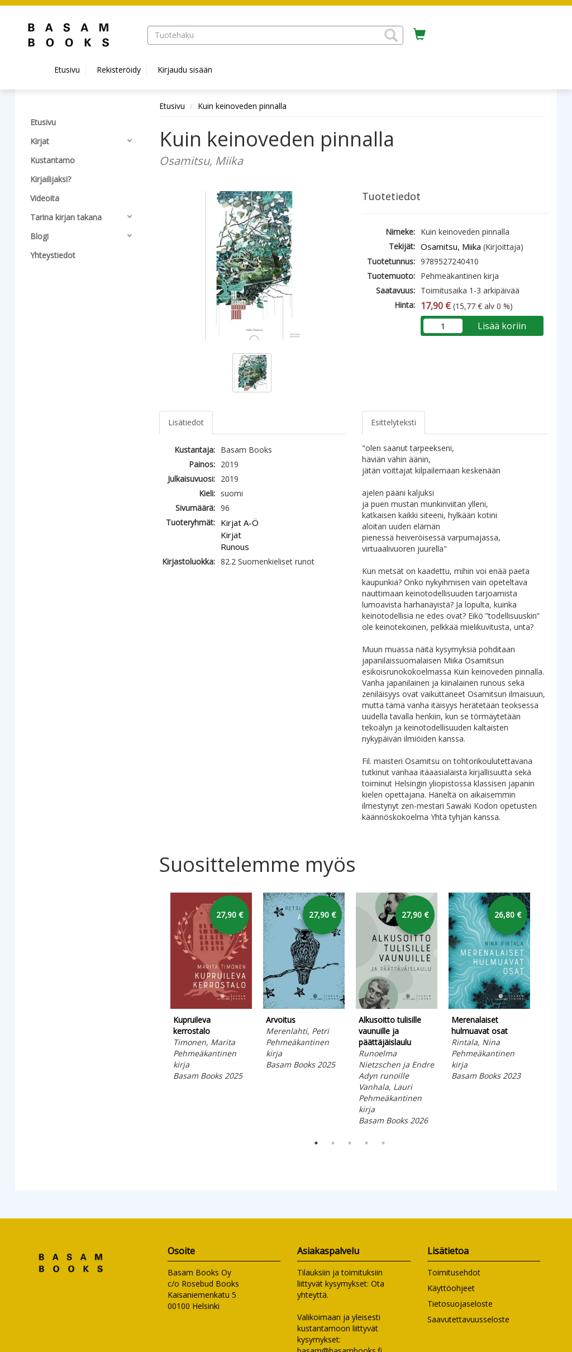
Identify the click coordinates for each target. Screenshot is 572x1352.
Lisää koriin (502, 326)
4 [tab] (366, 1143)
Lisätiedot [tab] (186, 422)
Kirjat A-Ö (240, 522)
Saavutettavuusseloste (468, 1319)
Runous (235, 546)
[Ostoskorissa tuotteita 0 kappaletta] (419, 34)
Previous (156, 1010)
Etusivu (67, 69)
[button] (391, 35)
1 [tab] (316, 1143)
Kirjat (231, 534)
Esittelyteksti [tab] (393, 422)
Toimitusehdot (453, 1272)
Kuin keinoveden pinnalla (242, 106)
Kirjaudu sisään (185, 69)
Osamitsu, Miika (451, 246)
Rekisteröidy (119, 69)
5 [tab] (383, 1143)
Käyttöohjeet (451, 1288)
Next (543, 1010)
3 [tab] (349, 1143)
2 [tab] (333, 1143)
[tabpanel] (211, 988)
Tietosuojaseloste (460, 1303)
